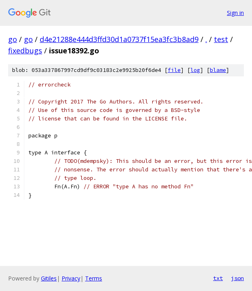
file (174, 70)
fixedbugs (25, 50)
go (12, 39)
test (221, 39)
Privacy (71, 278)
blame (218, 70)
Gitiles (49, 278)
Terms (93, 278)
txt (218, 278)
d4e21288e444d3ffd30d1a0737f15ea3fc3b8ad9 (119, 39)
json (237, 278)
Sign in (235, 13)
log (195, 70)
